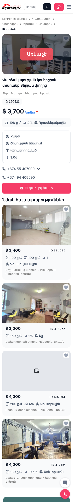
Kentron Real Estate (14, 18)
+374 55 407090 (18, 169)
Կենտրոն (45, 23)
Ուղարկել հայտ (36, 188)
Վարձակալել (41, 18)
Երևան (28, 23)
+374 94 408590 (18, 177)
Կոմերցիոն (10, 23)
